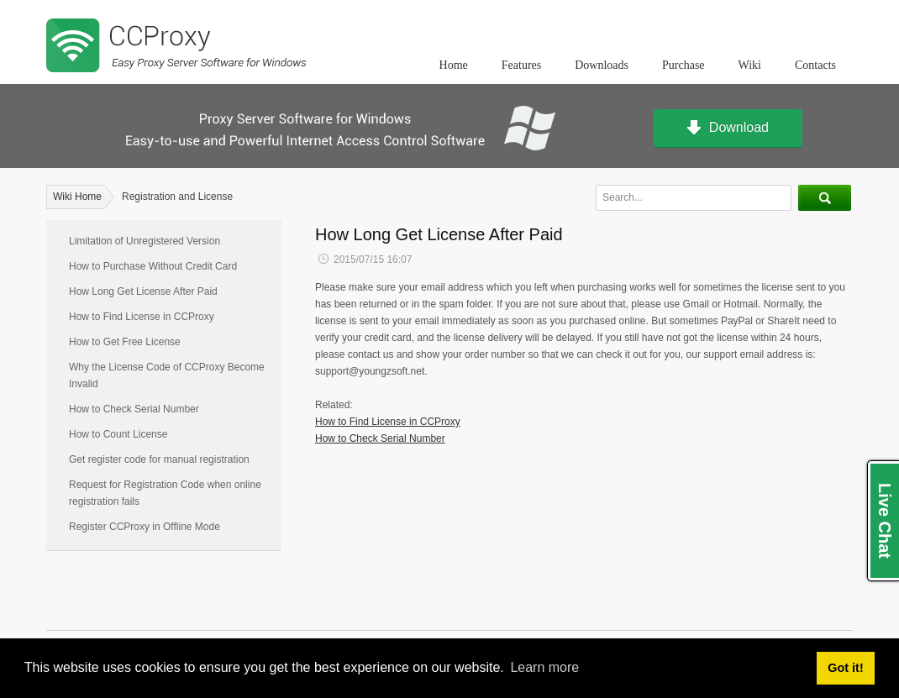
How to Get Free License (125, 342)
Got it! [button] (845, 667)
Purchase (683, 65)
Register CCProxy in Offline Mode (144, 527)
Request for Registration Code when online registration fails (165, 493)
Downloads (601, 65)
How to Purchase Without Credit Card (153, 266)
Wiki (750, 65)
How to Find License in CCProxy (141, 317)
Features (521, 65)
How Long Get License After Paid (143, 291)
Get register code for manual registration (159, 459)
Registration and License (177, 196)
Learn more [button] (544, 667)
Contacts (815, 65)
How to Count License (118, 434)
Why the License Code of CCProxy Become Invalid (167, 375)
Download (728, 128)
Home (453, 65)
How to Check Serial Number (134, 409)
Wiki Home (77, 196)
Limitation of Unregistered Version (144, 241)
